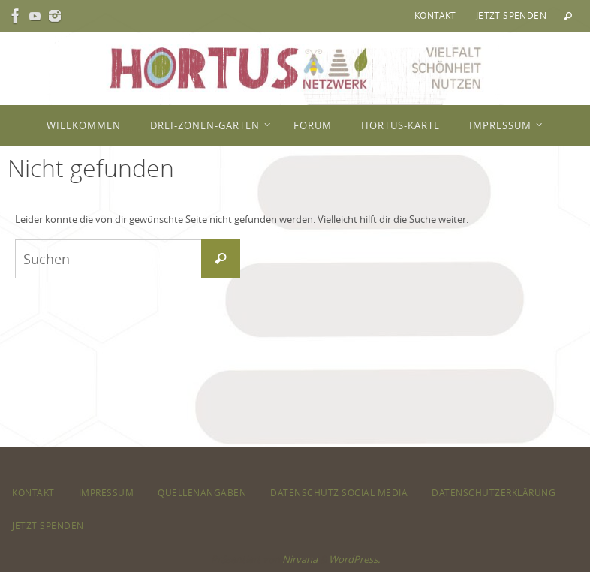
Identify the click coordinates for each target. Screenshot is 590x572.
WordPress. (354, 559)
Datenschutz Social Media (339, 492)
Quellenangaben (202, 492)
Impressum (106, 492)
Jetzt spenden (511, 15)
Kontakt (435, 15)
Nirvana (300, 559)
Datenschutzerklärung (493, 492)
